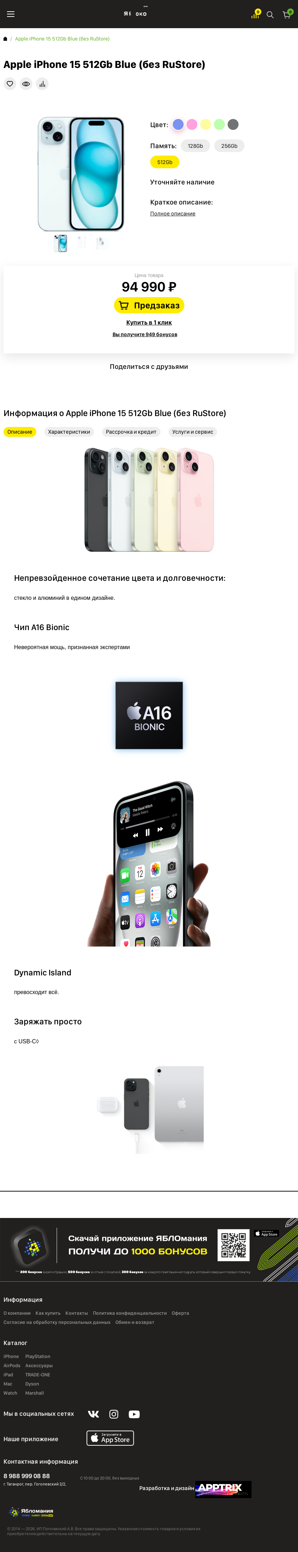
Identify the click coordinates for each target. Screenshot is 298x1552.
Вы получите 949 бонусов (145, 334)
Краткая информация (26, 83)
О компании (17, 1313)
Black (233, 124)
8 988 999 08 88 (27, 1475)
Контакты (76, 1313)
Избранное (255, 14)
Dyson (32, 1384)
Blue (178, 124)
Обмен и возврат (134, 1322)
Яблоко (133, 14)
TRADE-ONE (37, 1374)
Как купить (48, 1313)
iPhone (11, 1356)
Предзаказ (157, 305)
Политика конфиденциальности (130, 1313)
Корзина (287, 14)
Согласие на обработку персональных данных (57, 1322)
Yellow (205, 124)
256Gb (229, 146)
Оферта (180, 1313)
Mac (8, 1384)
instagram (149, 378)
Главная (5, 39)
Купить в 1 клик (149, 322)
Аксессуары (39, 1365)
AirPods (12, 1365)
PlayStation (37, 1356)
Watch (10, 1393)
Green (219, 124)
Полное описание (173, 213)
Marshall (34, 1393)
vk (128, 378)
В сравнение (42, 83)
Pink (192, 124)
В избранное (10, 83)
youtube (169, 379)
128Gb (195, 146)
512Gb (164, 162)
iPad (8, 1374)
